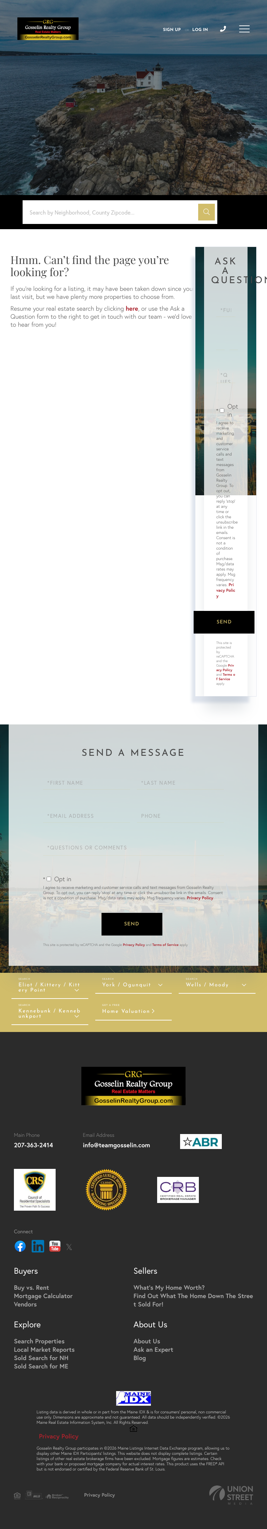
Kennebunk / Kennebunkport (49, 1014)
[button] (206, 212)
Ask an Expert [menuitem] (153, 1349)
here (132, 308)
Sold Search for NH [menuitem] (41, 1357)
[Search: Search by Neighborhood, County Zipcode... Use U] (113, 212)
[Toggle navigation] (244, 28)
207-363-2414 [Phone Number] (33, 1145)
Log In (200, 30)
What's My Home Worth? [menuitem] (169, 1287)
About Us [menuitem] (147, 1341)
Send (224, 622)
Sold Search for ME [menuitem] (41, 1366)
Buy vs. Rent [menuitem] (31, 1287)
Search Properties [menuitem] (39, 1341)
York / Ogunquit (126, 985)
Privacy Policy (225, 590)
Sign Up (172, 30)
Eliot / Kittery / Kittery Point (49, 988)
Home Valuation (126, 1011)
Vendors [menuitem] (25, 1304)
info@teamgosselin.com (116, 1145)
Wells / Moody (207, 985)
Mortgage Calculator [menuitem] (43, 1295)
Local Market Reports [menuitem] (44, 1349)
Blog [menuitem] (140, 1357)
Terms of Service (225, 676)
